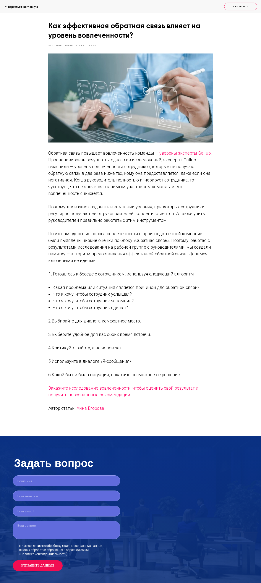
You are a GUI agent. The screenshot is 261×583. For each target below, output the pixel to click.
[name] (66, 480)
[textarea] (66, 530)
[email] (66, 511)
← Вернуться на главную (21, 7)
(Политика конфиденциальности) (43, 554)
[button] (240, 6)
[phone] (66, 496)
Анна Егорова (90, 408)
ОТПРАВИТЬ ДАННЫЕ (37, 565)
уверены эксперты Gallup (185, 153)
